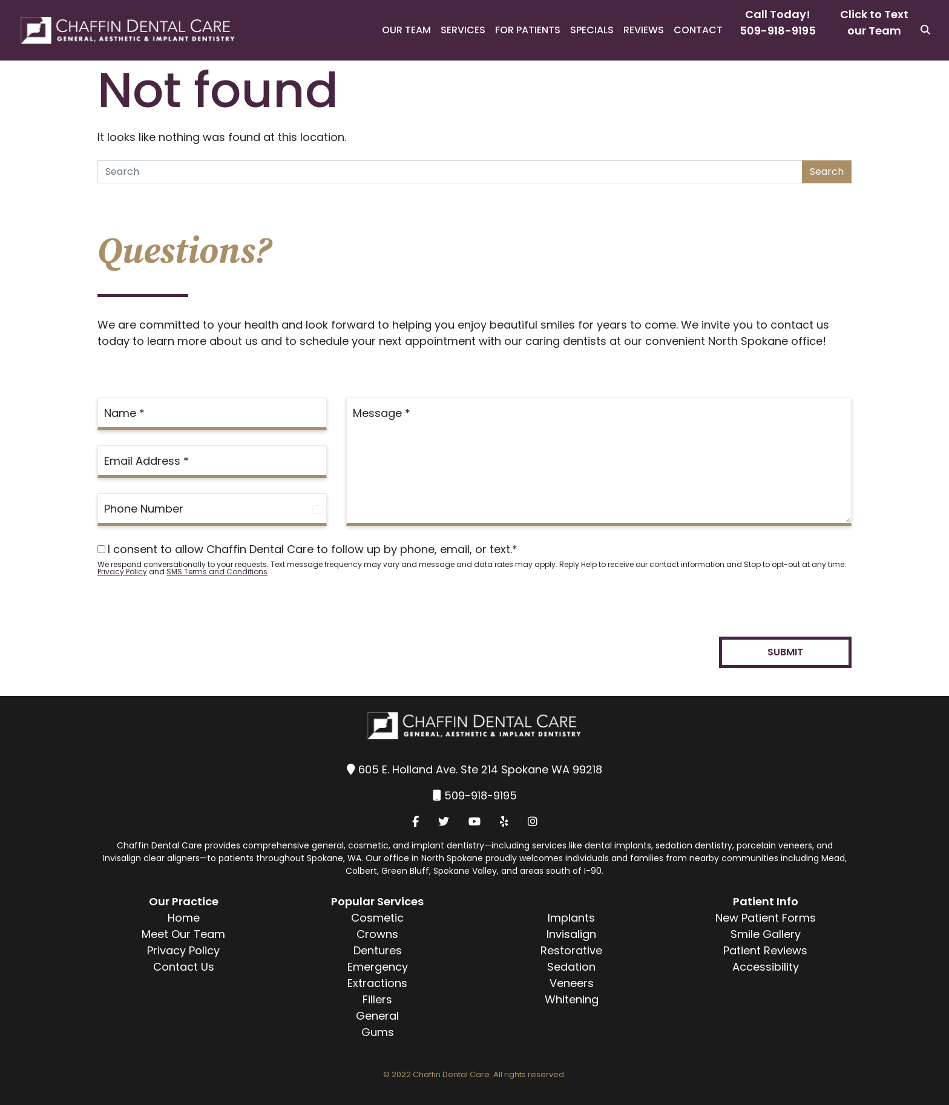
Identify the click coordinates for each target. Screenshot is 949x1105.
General (377, 1015)
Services (463, 30)
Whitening (572, 999)
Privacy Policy (122, 571)
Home (184, 917)
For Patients (527, 30)
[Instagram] (532, 821)
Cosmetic (377, 917)
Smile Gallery (766, 934)
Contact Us (183, 966)
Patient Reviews (765, 950)
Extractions (377, 983)
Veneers (572, 983)
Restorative (571, 950)
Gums (377, 1032)
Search (827, 172)
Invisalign (571, 934)
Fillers (377, 999)
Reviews (643, 30)
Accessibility (765, 966)
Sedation (571, 966)
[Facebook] (415, 821)
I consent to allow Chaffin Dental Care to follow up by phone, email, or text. (307, 549)
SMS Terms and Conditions (217, 571)
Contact (698, 30)
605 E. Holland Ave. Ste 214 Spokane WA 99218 (480, 769)
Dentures (377, 950)
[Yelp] (504, 821)
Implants (571, 917)
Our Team (406, 30)
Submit (785, 652)
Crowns (377, 934)
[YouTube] (474, 821)
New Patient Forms (765, 917)
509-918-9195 (778, 30)
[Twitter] (444, 821)
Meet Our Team (183, 934)
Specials (592, 30)
